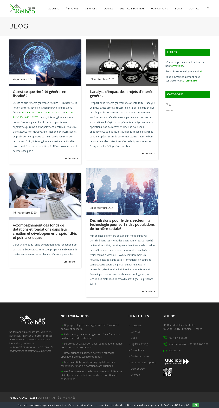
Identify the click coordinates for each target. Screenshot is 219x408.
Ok (196, 405)
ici (201, 71)
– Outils (132, 337)
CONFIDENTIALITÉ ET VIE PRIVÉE (56, 397)
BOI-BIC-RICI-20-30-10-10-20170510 (42, 112)
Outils (108, 8)
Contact (195, 8)
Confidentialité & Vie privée (177, 405)
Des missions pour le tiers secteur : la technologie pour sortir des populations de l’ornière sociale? (122, 224)
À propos (72, 8)
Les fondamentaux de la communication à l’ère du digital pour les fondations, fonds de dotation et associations (91, 375)
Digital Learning (132, 8)
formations (176, 65)
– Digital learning (138, 344)
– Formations (136, 350)
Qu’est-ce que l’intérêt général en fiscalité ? (39, 93)
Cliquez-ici (175, 350)
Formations (159, 8)
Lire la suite (69, 158)
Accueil (53, 8)
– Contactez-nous (138, 356)
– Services (134, 331)
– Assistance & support (142, 362)
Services (91, 8)
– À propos (134, 325)
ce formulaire (189, 80)
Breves (169, 110)
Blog (178, 8)
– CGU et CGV (136, 368)
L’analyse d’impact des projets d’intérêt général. (121, 93)
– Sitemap (134, 374)
